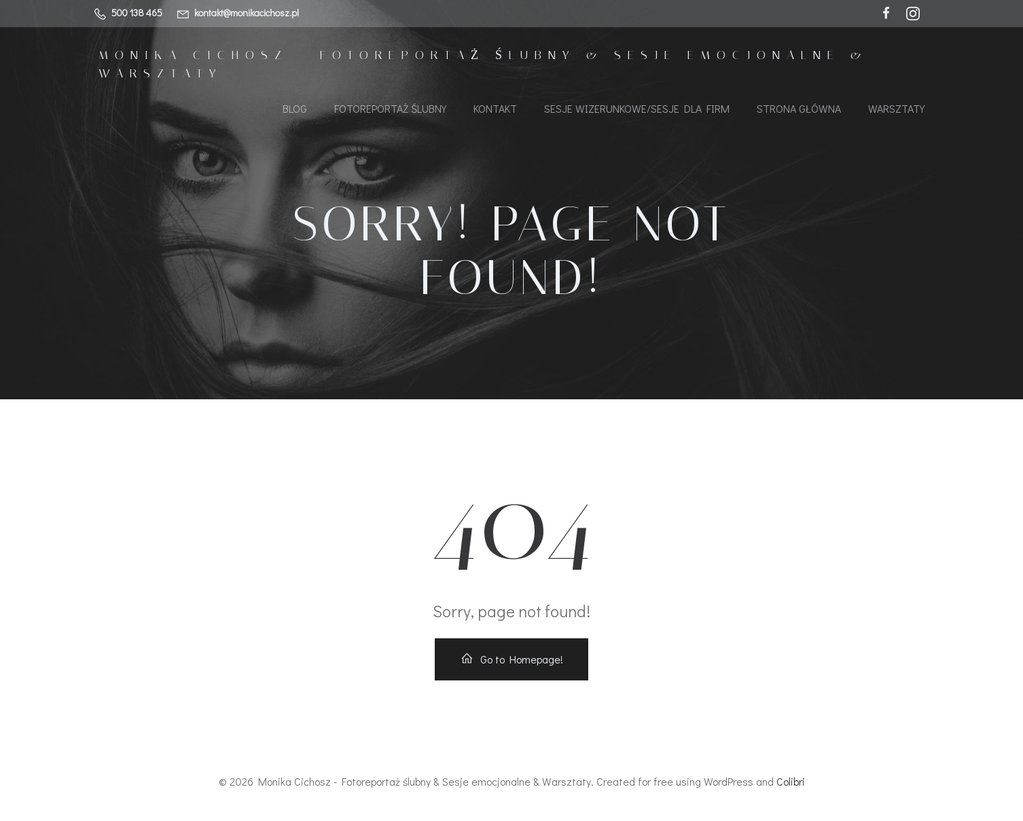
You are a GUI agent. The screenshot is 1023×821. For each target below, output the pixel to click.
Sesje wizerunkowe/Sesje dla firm (637, 108)
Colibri (790, 781)
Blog (295, 108)
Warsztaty (896, 108)
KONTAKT (495, 108)
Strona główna (799, 108)
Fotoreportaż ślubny (390, 108)
